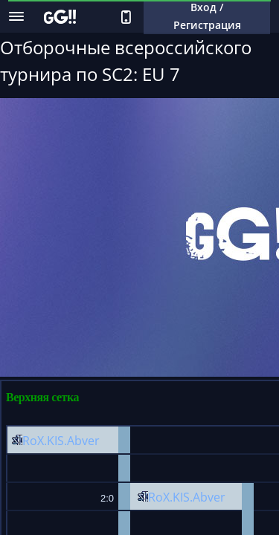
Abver (83, 440)
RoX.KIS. (44, 440)
